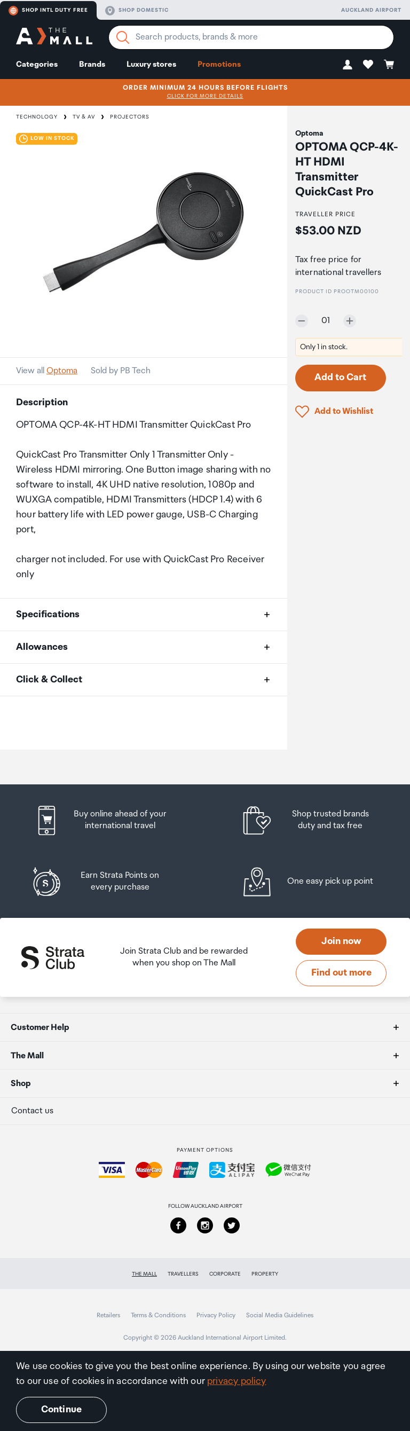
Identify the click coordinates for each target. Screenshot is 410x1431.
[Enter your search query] (251, 37)
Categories (37, 64)
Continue (61, 1409)
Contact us (32, 1111)
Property (264, 1274)
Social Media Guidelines (279, 1315)
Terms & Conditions (158, 1315)
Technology (37, 117)
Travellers (183, 1274)
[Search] (122, 37)
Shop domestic (137, 10)
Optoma (61, 371)
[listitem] (110, 820)
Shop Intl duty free (48, 10)
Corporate (225, 1274)
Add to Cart (340, 377)
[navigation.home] (54, 38)
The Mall (144, 1274)
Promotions (219, 64)
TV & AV (84, 117)
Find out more (341, 973)
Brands (92, 64)
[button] (347, 64)
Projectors (129, 117)
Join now (341, 941)
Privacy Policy (215, 1315)
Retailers (108, 1315)
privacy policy (236, 1381)
